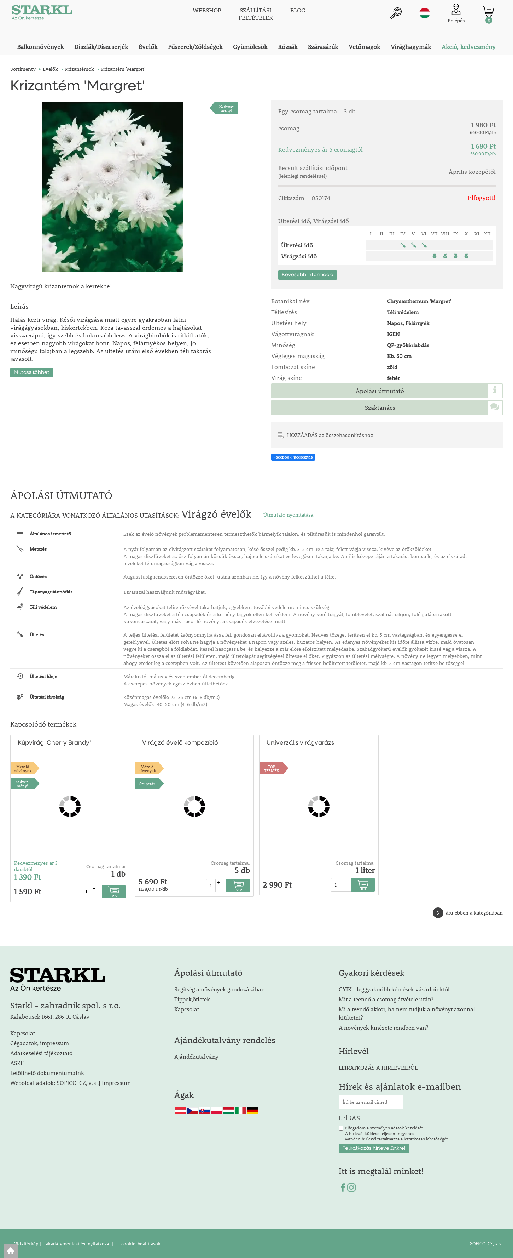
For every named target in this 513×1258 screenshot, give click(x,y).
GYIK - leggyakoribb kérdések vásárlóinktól (394, 989)
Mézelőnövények (22, 768)
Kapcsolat (22, 1033)
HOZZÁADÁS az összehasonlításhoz (330, 434)
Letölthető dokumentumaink (47, 1072)
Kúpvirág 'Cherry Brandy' (54, 743)
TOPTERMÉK (271, 768)
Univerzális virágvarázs (300, 743)
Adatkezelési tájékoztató (41, 1053)
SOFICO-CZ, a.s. (486, 1243)
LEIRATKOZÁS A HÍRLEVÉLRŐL (378, 1067)
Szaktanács (380, 407)
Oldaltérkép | (27, 1243)
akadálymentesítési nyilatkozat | (79, 1243)
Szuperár (147, 783)
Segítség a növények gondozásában (219, 989)
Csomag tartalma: (106, 866)
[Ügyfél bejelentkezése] (456, 14)
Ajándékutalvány (196, 1056)
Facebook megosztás (293, 457)
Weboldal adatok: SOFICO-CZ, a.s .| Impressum (70, 1082)
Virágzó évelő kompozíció (180, 743)
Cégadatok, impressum (39, 1043)
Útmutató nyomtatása (288, 515)
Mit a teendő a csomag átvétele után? (386, 999)
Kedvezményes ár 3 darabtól (36, 866)
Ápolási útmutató (380, 391)
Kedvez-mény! (226, 108)
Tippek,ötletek (192, 999)
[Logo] (42, 14)
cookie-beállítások (140, 1243)
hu (424, 13)
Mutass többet (31, 372)
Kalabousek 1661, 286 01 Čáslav (49, 1016)
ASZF (17, 1062)
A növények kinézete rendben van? (383, 1027)
